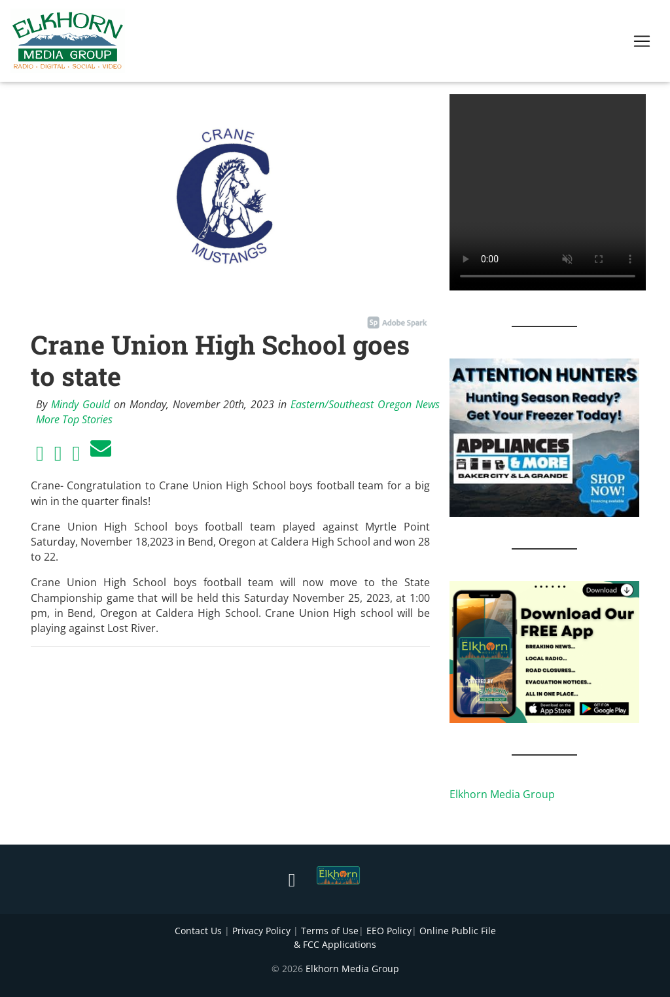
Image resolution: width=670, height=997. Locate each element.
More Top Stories (74, 419)
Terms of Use (330, 930)
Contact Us (198, 930)
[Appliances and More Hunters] (544, 436)
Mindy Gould (80, 404)
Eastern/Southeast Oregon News (365, 404)
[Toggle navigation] (642, 43)
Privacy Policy (261, 930)
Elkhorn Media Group (502, 794)
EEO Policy (389, 930)
